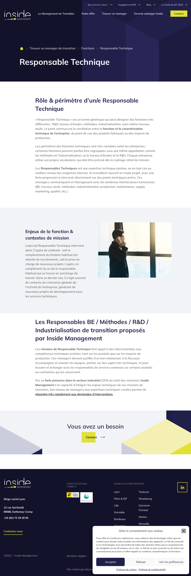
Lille (116, 505)
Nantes (143, 517)
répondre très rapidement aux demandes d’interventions (74, 394)
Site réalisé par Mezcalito (81, 569)
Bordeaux (119, 519)
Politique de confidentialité (152, 569)
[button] (183, 531)
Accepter (110, 562)
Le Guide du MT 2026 (172, 4)
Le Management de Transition (56, 13)
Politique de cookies (126, 569)
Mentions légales (77, 556)
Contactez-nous (13, 531)
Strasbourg (145, 498)
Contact (179, 13)
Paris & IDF (120, 498)
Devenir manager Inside (148, 13)
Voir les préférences (171, 562)
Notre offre (88, 13)
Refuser (141, 562)
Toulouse (144, 492)
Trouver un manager (114, 13)
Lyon (117, 492)
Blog (148, 4)
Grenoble (119, 512)
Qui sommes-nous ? (98, 4)
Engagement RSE (127, 4)
